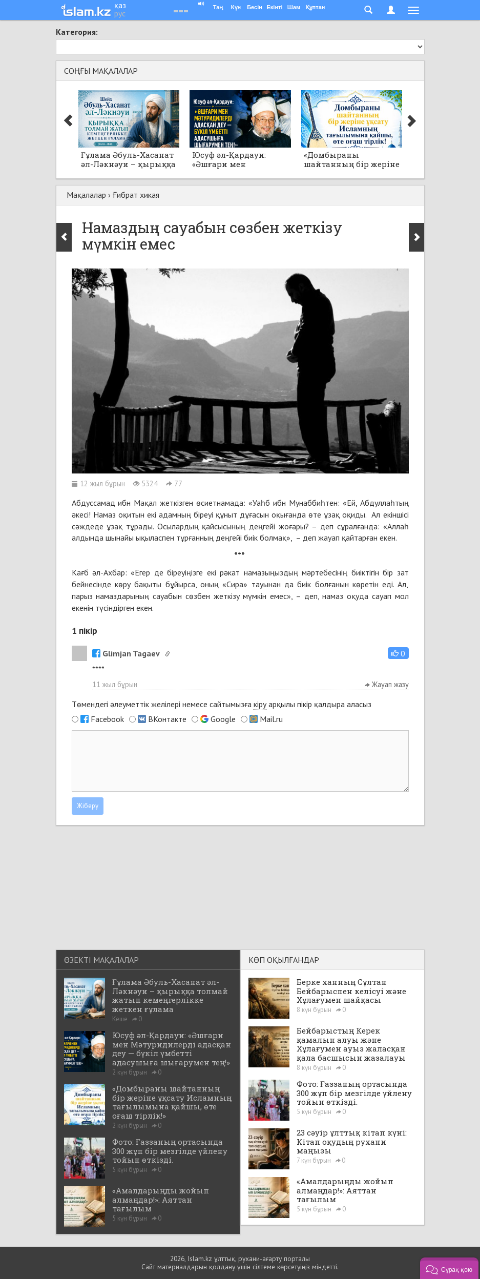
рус (120, 13)
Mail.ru (271, 719)
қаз (120, 5)
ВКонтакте (167, 719)
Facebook (107, 719)
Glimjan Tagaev (126, 653)
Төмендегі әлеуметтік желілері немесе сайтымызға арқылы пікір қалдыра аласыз (221, 704)
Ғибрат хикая (136, 195)
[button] (398, 653)
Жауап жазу (387, 684)
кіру (260, 704)
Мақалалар (86, 195)
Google (223, 719)
